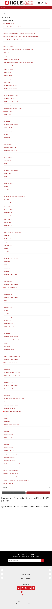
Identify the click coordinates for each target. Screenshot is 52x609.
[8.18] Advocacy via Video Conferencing (13, 108)
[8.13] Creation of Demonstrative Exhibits (13, 92)
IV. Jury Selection (7, 242)
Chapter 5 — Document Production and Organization (15, 39)
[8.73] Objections (7, 320)
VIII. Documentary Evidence (10, 388)
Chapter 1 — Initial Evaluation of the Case (12, 26)
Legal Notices (33, 603)
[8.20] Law (6, 118)
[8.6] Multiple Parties (8, 69)
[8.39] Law (6, 186)
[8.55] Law (6, 248)
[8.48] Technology (8, 219)
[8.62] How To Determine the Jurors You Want (14, 278)
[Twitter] (18, 588)
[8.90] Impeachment (8, 382)
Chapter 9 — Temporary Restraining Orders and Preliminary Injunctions (19, 467)
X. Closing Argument (8, 441)
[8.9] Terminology (7, 79)
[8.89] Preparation (8, 379)
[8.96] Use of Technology (9, 408)
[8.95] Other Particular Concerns (11, 405)
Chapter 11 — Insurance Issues (10, 473)
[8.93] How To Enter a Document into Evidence (14, 398)
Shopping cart (45, 3)
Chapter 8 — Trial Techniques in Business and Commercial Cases (18, 49)
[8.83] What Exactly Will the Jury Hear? (12, 356)
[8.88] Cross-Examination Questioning (12, 375)
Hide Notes (38, 492)
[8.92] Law (6, 392)
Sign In (22, 603)
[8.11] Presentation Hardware (10, 85)
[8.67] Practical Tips (8, 294)
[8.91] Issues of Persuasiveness (11, 385)
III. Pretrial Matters (8, 111)
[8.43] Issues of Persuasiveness (11, 203)
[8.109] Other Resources (9, 460)
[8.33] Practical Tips (8, 167)
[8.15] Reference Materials (10, 98)
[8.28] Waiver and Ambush (10, 147)
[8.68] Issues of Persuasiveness (11, 297)
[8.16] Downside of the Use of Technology (13, 101)
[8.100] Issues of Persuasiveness (11, 424)
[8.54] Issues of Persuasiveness (11, 238)
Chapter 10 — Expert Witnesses (10, 470)
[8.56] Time (6, 255)
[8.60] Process (7, 271)
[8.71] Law (6, 310)
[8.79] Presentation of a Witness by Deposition (14, 340)
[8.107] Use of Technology (9, 450)
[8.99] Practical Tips (8, 421)
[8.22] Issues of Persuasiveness (11, 124)
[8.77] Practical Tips (8, 333)
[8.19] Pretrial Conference (9, 114)
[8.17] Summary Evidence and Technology (13, 105)
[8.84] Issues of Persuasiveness (11, 359)
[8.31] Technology (8, 157)
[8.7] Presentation (8, 72)
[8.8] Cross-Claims (8, 75)
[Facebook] (22, 588)
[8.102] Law (6, 431)
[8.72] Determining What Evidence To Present (14, 317)
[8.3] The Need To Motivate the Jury (12, 59)
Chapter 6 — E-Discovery (9, 43)
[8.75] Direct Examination (9, 326)
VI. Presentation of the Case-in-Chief (12, 304)
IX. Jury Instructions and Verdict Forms (12, 411)
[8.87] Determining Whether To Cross (12, 372)
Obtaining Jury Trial (8, 245)
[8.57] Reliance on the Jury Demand (12, 258)
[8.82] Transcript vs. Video (9, 353)
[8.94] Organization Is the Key (10, 402)
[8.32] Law (6, 163)
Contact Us (26, 603)
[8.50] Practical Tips (8, 225)
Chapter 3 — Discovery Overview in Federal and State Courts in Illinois (19, 33)
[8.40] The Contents (8, 193)
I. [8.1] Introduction (7, 52)
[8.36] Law (6, 176)
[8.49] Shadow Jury (8, 222)
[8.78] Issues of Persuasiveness (11, 336)
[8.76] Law (6, 330)
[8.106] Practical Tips (8, 447)
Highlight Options (14, 492)
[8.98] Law (6, 418)
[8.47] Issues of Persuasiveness (11, 216)
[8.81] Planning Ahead (9, 349)
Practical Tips (7, 137)
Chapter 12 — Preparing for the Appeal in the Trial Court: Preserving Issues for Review (22, 477)
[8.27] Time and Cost (8, 144)
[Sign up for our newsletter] (24, 560)
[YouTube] (26, 588)
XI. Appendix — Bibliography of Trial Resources (14, 454)
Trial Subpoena (7, 160)
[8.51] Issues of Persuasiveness (11, 229)
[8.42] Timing (6, 199)
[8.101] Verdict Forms (8, 428)
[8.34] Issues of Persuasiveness (11, 170)
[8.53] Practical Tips (8, 235)
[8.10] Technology (8, 82)
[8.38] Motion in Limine (9, 183)
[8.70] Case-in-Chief (8, 307)
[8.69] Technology (8, 300)
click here (8, 508)
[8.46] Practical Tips (8, 212)
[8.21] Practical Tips (8, 121)
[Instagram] (33, 588)
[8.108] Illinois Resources (9, 457)
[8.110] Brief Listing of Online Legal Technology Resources (17, 463)
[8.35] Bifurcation (7, 173)
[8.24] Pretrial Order (8, 131)
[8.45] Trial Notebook (8, 209)
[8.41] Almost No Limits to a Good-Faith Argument (15, 196)
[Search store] (24, 7)
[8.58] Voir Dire (7, 261)
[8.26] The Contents (8, 141)
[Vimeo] (30, 588)
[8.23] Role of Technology (9, 128)
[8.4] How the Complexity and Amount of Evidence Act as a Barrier (18, 62)
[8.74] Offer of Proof (8, 323)
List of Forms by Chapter (8, 23)
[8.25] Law (6, 134)
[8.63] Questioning (8, 281)
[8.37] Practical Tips (8, 180)
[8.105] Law (6, 444)
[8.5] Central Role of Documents (11, 66)
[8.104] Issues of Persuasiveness (11, 437)
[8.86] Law (6, 366)
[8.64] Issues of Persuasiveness (11, 284)
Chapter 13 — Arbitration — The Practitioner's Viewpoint (16, 480)
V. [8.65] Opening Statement (10, 287)
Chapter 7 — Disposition (8, 46)
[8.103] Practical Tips (8, 434)
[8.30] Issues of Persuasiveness (11, 154)
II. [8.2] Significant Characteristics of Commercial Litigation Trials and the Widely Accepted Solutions (26, 56)
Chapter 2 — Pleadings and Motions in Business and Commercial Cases (19, 30)
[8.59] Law (6, 265)
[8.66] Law (6, 291)
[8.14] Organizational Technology (11, 95)
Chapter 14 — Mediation (8, 483)
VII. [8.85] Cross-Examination (10, 362)
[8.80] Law (6, 343)
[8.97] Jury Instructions (9, 415)
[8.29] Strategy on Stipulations (10, 150)
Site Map (18, 603)
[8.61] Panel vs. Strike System (10, 274)
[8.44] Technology (8, 206)
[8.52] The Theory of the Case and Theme (13, 232)
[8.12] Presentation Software (10, 88)
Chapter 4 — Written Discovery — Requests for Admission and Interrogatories (21, 36)
